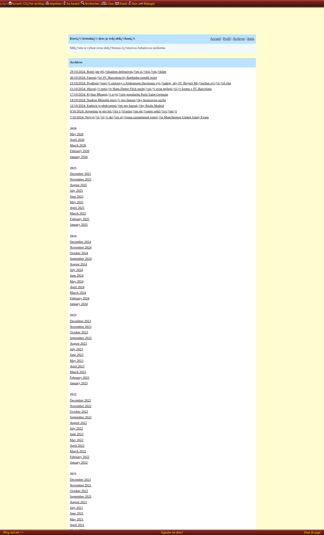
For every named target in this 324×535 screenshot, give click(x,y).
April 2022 (77, 445)
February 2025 (79, 219)
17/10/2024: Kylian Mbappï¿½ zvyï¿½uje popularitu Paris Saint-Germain (119, 94)
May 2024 (77, 281)
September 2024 (81, 258)
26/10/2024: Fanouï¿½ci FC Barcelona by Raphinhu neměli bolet (113, 77)
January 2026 (79, 157)
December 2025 (80, 173)
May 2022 (77, 440)
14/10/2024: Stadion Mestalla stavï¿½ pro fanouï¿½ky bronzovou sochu (118, 100)
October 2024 (79, 253)
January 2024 (79, 304)
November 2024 (81, 247)
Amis (250, 38)
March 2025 (78, 213)
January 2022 (79, 462)
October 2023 (79, 332)
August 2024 (78, 264)
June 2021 (77, 513)
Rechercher (90, 3)
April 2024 (77, 287)
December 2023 (80, 321)
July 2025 (76, 190)
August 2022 (78, 423)
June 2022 (77, 434)
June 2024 (77, 275)
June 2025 (77, 196)
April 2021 (77, 525)
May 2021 (77, 519)
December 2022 (80, 400)
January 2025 (79, 224)
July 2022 (76, 428)
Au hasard (71, 3)
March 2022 (78, 451)
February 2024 (79, 298)
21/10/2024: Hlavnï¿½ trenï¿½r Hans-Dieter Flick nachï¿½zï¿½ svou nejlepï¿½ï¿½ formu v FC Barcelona (141, 89)
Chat (107, 3)
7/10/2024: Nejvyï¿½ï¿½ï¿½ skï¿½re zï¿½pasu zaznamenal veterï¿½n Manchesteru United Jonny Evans (139, 117)
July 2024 (76, 270)
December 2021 (80, 479)
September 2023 (81, 338)
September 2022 (81, 417)
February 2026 (79, 151)
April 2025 (77, 207)
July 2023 (76, 349)
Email (121, 3)
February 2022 (79, 457)
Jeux (133, 3)
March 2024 (78, 292)
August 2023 (78, 343)
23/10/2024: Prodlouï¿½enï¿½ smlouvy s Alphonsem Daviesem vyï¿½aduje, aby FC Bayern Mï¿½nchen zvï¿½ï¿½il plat (150, 83)
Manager (147, 3)
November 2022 (81, 406)
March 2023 (78, 372)
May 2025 (77, 202)
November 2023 (81, 326)
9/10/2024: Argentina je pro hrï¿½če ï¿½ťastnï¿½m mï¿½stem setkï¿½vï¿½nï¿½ (123, 111)
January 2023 (79, 383)
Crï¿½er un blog (33, 3)
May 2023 (77, 360)
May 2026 (77, 134)
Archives (239, 38)
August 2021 (78, 502)
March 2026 (78, 145)
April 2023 (77, 366)
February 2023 (79, 377)
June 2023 (77, 354)
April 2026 (77, 139)
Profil (227, 38)
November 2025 (81, 179)
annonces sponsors (162, 20)
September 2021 (81, 496)
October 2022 (79, 411)
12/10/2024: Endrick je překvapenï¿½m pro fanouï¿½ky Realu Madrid (117, 105)
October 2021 (79, 491)
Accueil (15, 3)
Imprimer (54, 3)
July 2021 (76, 507)
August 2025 (78, 185)
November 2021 (81, 485)
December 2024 (80, 241)
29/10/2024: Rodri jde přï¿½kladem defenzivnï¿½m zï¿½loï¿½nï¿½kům (118, 71)
